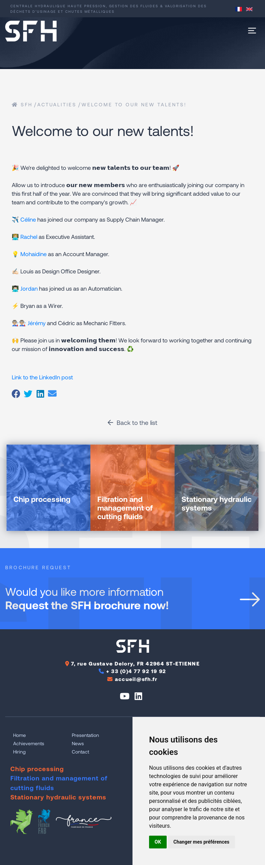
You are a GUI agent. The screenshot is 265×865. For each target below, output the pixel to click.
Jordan (29, 288)
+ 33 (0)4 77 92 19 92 (136, 671)
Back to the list (132, 422)
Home (19, 735)
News (78, 743)
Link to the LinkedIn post (42, 376)
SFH (22, 104)
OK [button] (158, 842)
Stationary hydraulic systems (58, 797)
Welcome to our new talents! (134, 104)
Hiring (19, 752)
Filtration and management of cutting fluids (59, 782)
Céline (28, 219)
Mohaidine (33, 253)
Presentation (85, 735)
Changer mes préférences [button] (201, 842)
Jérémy (37, 322)
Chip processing (37, 768)
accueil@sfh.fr (136, 679)
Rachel (28, 236)
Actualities (57, 104)
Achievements (28, 743)
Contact (80, 752)
